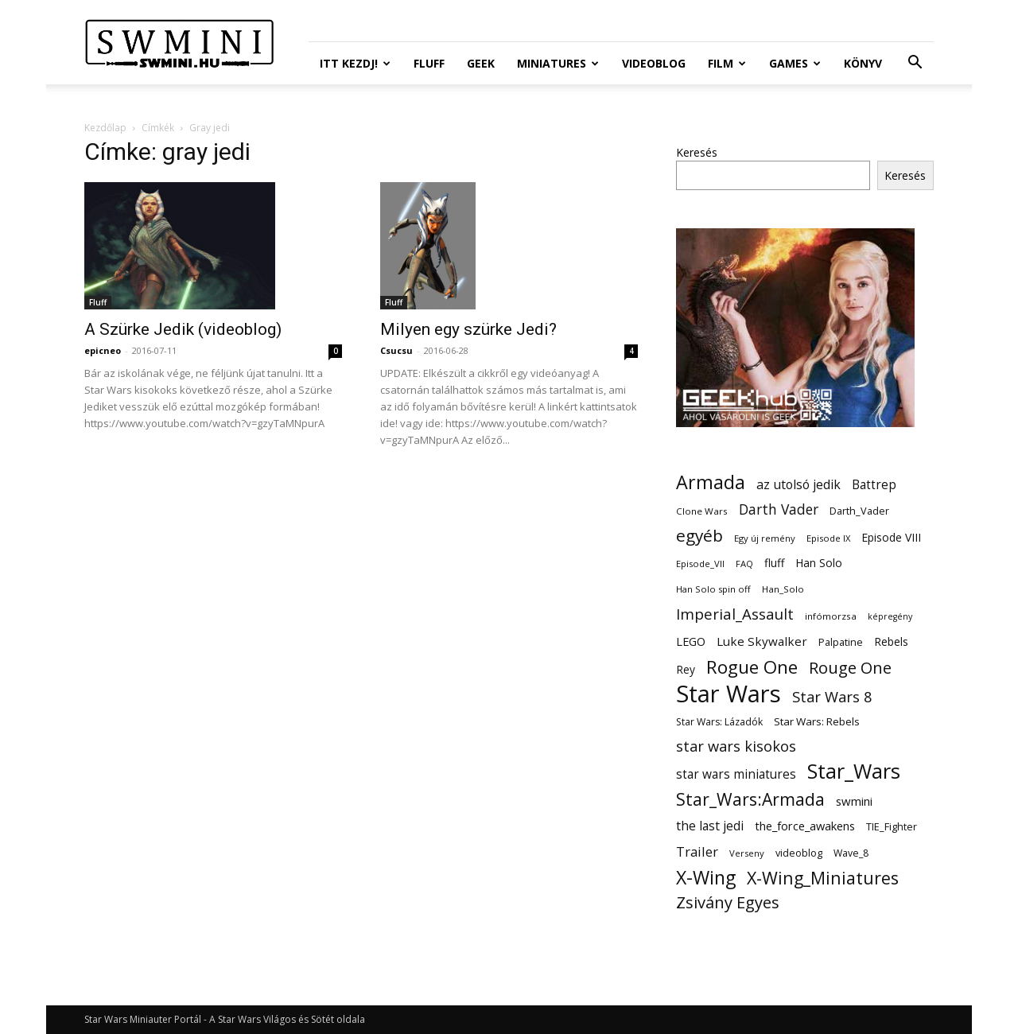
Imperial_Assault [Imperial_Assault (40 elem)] (735, 613)
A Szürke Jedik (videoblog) (183, 329)
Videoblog (654, 63)
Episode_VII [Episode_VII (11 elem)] (700, 563)
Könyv (863, 63)
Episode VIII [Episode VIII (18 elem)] (891, 537)
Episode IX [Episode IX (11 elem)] (828, 538)
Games (795, 63)
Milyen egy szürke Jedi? (468, 329)
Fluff (429, 63)
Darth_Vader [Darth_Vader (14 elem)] (859, 511)
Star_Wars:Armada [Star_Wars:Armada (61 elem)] (750, 799)
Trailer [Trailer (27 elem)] (697, 851)
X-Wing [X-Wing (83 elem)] (706, 877)
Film (727, 63)
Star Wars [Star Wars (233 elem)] (728, 694)
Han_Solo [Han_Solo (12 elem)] (783, 589)
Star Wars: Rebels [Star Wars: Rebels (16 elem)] (817, 721)
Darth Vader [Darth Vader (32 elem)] (778, 509)
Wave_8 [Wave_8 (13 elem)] (850, 853)
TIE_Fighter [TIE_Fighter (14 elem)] (891, 827)
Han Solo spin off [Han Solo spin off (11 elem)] (713, 589)
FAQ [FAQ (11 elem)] (744, 563)
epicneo (102, 350)
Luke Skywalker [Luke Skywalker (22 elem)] (762, 641)
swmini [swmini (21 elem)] (854, 801)
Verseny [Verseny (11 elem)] (746, 853)
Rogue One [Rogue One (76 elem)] (752, 667)
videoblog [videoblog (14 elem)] (798, 853)
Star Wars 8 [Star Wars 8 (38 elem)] (832, 696)
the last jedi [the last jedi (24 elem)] (710, 826)
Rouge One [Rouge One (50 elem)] (850, 667)
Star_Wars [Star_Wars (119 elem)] (853, 771)
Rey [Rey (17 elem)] (685, 669)
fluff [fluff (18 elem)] (774, 562)
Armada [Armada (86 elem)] (710, 482)
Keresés (696, 152)
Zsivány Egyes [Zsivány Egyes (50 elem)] (727, 902)
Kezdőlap (105, 127)
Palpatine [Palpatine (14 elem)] (840, 642)
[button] (915, 64)
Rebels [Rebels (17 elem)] (891, 641)
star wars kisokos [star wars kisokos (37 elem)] (736, 746)
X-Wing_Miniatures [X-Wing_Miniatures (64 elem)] (823, 877)
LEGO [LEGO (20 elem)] (690, 641)
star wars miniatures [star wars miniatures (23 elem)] (736, 774)
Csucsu (396, 350)
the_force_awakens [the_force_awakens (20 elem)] (805, 826)
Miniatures (558, 63)
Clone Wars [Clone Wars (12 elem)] (702, 511)
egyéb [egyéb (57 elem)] (699, 535)
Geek (481, 63)
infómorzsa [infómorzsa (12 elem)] (831, 616)
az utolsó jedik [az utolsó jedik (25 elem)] (798, 484)
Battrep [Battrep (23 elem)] (874, 484)
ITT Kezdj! (355, 63)
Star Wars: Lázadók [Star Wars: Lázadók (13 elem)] (719, 722)
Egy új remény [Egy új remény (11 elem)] (764, 538)
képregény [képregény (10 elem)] (890, 616)
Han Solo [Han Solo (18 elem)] (818, 562)
